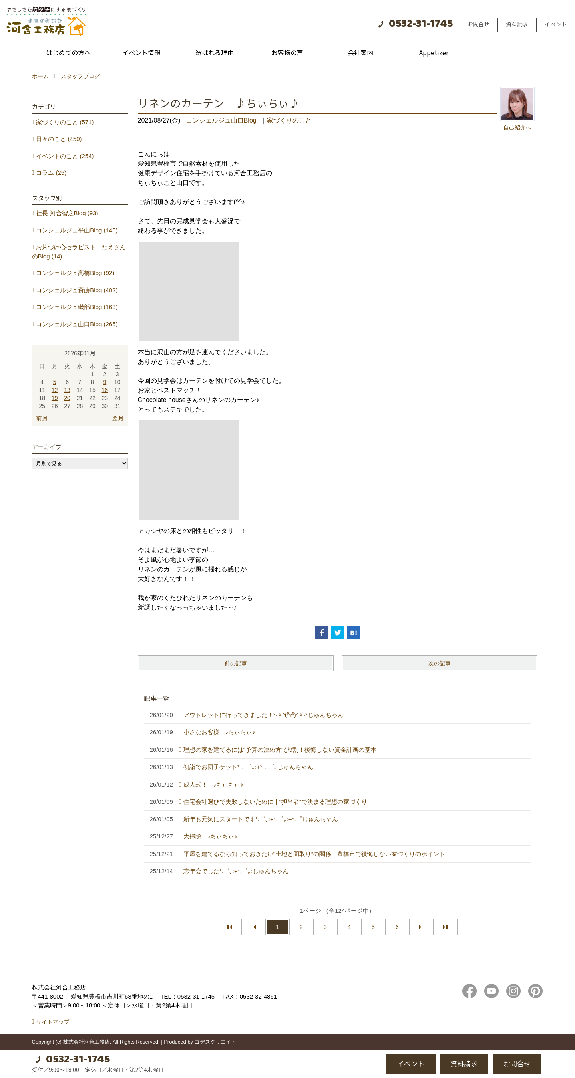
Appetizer (433, 52)
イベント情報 (141, 52)
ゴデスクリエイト (215, 1042)
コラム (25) (51, 172)
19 (55, 398)
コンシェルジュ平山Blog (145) (76, 230)
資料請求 (517, 24)
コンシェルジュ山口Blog (221, 120)
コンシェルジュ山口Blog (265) (76, 324)
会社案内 (360, 52)
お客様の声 (287, 52)
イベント (556, 24)
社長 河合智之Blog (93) (67, 213)
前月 (42, 418)
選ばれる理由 (214, 52)
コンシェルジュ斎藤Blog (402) (76, 290)
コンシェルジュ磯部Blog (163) (76, 306)
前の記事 (236, 663)
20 (67, 398)
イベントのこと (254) (65, 156)
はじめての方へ (68, 52)
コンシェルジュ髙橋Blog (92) (75, 273)
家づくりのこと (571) (65, 122)
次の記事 (439, 663)
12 (55, 390)
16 (105, 390)
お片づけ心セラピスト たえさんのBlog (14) (79, 252)
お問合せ (478, 24)
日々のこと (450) (59, 138)
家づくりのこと (289, 120)
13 (67, 390)
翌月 (118, 418)
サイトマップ (53, 1022)
